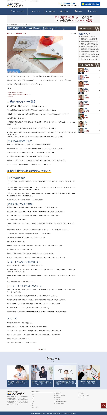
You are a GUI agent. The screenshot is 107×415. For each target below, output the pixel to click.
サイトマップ (82, 397)
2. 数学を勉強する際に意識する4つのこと (19, 94)
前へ (43, 349)
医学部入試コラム (21, 33)
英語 (33, 403)
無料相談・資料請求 (60, 403)
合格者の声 (64, 11)
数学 (33, 394)
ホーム (8, 24)
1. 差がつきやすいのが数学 (15, 92)
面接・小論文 (35, 407)
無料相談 (78, 11)
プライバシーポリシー (84, 395)
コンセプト (36, 11)
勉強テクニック (11, 33)
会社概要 (81, 393)
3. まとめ (10, 96)
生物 (33, 399)
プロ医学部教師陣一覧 (86, 65)
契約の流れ (50, 11)
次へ (40, 349)
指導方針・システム (17, 11)
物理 (33, 397)
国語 (33, 405)
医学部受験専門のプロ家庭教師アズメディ (53, 413)
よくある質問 (92, 11)
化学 (33, 401)
